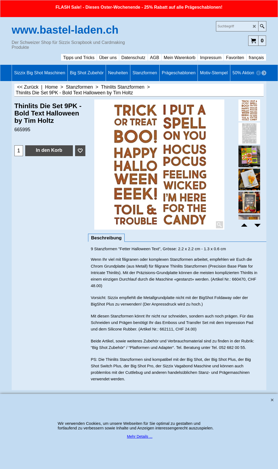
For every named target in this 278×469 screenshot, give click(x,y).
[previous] (258, 72)
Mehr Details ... (139, 436)
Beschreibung (106, 237)
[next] (263, 72)
